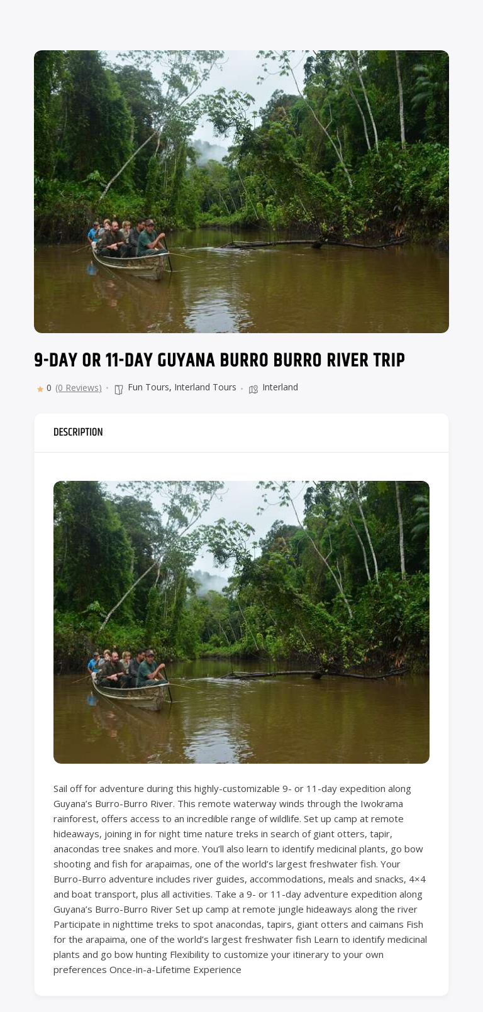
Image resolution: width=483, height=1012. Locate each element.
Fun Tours (148, 387)
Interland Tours (205, 387)
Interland (280, 387)
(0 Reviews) (78, 387)
